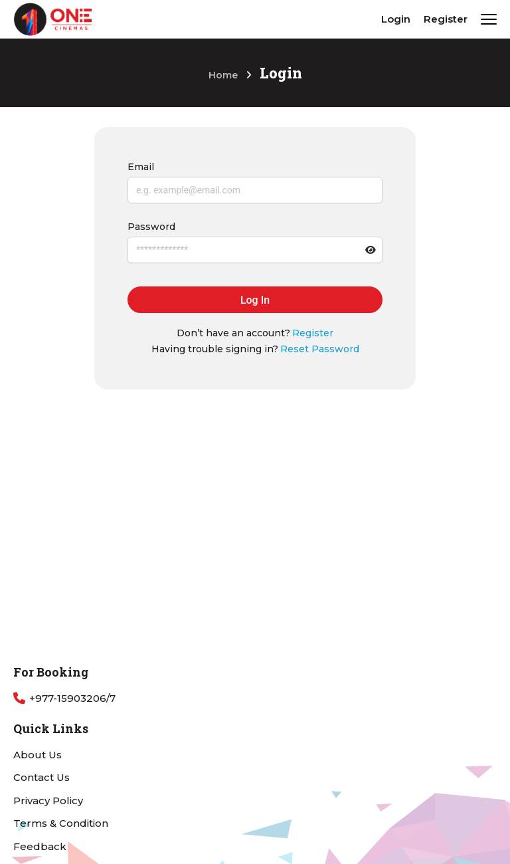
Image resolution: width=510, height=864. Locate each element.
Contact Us (41, 777)
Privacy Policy (48, 800)
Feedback (39, 846)
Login (395, 19)
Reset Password (319, 349)
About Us (37, 754)
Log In (255, 300)
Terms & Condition (60, 823)
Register (446, 19)
